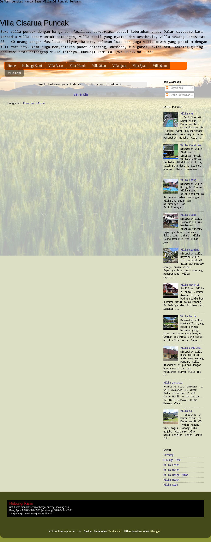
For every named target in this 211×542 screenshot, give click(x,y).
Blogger (155, 531)
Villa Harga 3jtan (175, 475)
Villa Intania (172, 382)
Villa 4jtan (119, 65)
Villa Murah (78, 65)
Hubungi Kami (32, 65)
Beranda (80, 95)
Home (12, 65)
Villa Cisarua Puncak (34, 23)
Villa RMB (186, 113)
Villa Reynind (189, 249)
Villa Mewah (171, 480)
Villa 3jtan (99, 65)
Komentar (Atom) (34, 103)
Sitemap (168, 455)
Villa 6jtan (160, 65)
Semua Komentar (178, 95)
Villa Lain (14, 73)
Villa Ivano (188, 215)
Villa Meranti (189, 285)
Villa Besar (55, 65)
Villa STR (186, 411)
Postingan (174, 88)
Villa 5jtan (139, 65)
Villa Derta (188, 316)
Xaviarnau (114, 531)
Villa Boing (188, 180)
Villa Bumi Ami (190, 348)
